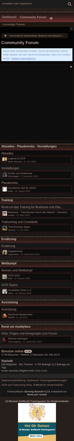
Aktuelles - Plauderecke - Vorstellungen (29, 146)
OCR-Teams (9, 285)
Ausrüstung (9, 302)
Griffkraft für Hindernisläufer (48, 384)
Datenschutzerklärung (13, 380)
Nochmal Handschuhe (20, 314)
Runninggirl (13, 176)
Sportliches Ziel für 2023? (22, 188)
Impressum (33, 380)
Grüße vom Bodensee (20, 173)
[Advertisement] (37, 106)
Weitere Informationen (24, 58)
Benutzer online (12, 351)
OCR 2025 (14, 275)
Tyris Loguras (14, 342)
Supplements (15, 251)
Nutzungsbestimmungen (53, 380)
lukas (10, 191)
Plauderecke (9, 182)
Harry (10, 293)
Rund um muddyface (16, 326)
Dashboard (9, 17)
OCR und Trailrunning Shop (17, 384)
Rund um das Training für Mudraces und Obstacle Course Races (32, 207)
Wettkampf (8, 263)
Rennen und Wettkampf (16, 270)
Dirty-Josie (41, 370)
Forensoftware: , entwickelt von (37, 393)
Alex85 (11, 317)
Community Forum (33, 17)
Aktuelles (7, 153)
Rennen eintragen (18, 338)
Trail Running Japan (19, 226)
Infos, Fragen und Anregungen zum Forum (29, 333)
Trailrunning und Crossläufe (19, 222)
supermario (13, 254)
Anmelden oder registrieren (17, 3)
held (10, 278)
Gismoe (11, 230)
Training (7, 200)
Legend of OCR (16, 158)
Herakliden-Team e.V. (20, 290)
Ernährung (8, 239)
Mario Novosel (15, 161)
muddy (11, 215)
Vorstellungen (10, 168)
